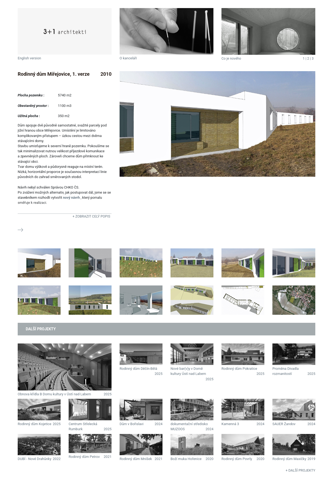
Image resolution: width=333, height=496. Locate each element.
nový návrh (71, 197)
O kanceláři (128, 58)
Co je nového (231, 58)
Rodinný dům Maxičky (289, 459)
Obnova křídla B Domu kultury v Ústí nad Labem (54, 394)
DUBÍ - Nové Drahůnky (34, 459)
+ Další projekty (300, 470)
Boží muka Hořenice (186, 459)
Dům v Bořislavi (131, 424)
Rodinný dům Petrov (84, 457)
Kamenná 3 (230, 424)
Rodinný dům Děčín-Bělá (138, 369)
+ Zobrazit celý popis (91, 216)
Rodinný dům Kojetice (34, 424)
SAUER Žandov (283, 424)
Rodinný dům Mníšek (136, 459)
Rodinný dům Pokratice (239, 369)
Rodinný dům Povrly (236, 459)
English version (29, 58)
